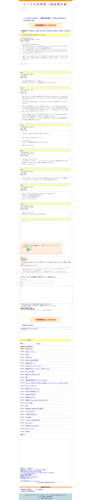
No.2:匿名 (36, 30)
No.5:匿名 (55, 30)
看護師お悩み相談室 (45, 18)
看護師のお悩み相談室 (27, 325)
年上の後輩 (28, 417)
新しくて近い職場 (29, 371)
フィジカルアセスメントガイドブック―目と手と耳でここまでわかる (37, 472)
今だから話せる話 (29, 411)
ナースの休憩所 (39, 489)
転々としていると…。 (30, 428)
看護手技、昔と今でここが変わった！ (29, 476)
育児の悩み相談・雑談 (28, 20)
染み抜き (27, 431)
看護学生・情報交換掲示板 (28, 491)
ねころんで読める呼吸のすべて (28, 474)
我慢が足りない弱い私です (32, 425)
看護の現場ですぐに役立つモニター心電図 (30, 471)
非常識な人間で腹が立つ (31, 414)
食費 (26, 377)
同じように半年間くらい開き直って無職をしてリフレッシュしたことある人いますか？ (47, 383)
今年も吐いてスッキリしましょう (34, 365)
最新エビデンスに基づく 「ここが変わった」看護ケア (33, 469)
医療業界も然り (29, 348)
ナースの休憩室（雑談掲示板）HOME (45, 482)
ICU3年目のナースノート (26, 478)
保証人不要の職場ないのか (32, 391)
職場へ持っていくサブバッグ (32, 388)
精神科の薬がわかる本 (25, 475)
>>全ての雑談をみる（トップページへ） (30, 481)
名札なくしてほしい (30, 351)
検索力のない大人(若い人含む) (32, 374)
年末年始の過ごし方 (30, 363)
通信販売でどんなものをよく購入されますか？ (36, 400)
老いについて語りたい (31, 385)
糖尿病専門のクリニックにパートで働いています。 (37, 368)
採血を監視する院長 (30, 394)
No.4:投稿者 (49, 30)
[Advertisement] (45, 13)
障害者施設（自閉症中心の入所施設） (34, 408)
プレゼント (24, 259)
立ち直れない (28, 357)
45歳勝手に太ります (30, 397)
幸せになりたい (29, 422)
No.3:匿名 (42, 30)
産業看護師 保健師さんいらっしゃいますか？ (36, 380)
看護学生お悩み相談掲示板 (59, 18)
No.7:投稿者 (67, 30)
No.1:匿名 (31, 30)
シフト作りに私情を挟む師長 (32, 420)
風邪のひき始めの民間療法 (31, 360)
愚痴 (26, 405)
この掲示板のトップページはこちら (29, 328)
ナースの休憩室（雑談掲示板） (46, 4)
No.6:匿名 (60, 30)
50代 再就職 (29, 403)
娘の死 (27, 354)
